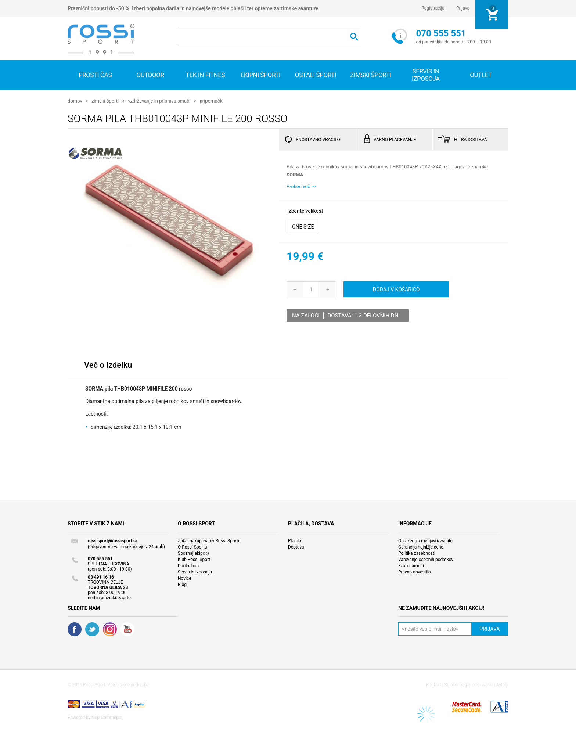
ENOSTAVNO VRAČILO (318, 139)
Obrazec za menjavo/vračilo (425, 540)
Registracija (432, 8)
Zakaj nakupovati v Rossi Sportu (209, 540)
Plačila (294, 540)
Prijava (462, 8)
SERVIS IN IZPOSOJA (426, 75)
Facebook (75, 629)
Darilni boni (189, 565)
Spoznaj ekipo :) (193, 552)
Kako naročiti (411, 565)
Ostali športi (315, 75)
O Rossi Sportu (192, 546)
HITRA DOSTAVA (470, 139)
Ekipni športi (261, 75)
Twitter (92, 629)
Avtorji (502, 684)
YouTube (127, 629)
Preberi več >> (301, 186)
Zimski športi (370, 75)
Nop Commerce (106, 717)
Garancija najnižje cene (420, 546)
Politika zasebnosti (416, 552)
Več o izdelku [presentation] (108, 364)
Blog (182, 584)
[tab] (108, 366)
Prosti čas (95, 75)
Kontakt (433, 684)
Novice (184, 577)
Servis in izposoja (195, 571)
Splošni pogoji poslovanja (468, 684)
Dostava (296, 546)
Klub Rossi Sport (194, 559)
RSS (110, 629)
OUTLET (481, 75)
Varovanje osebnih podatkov (425, 559)
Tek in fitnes (205, 75)
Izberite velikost (305, 210)
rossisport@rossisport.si (112, 540)
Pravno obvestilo (414, 571)
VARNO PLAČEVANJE (395, 139)
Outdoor (150, 75)
